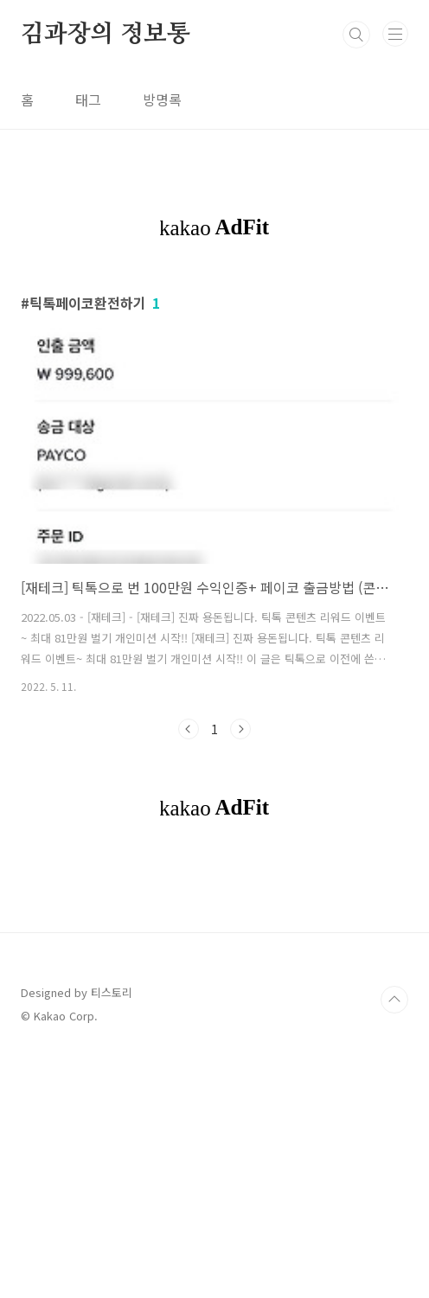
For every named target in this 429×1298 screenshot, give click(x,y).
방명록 (162, 99)
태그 (88, 99)
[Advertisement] (214, 993)
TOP (394, 1242)
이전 (188, 729)
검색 (356, 35)
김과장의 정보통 (105, 34)
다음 (240, 729)
